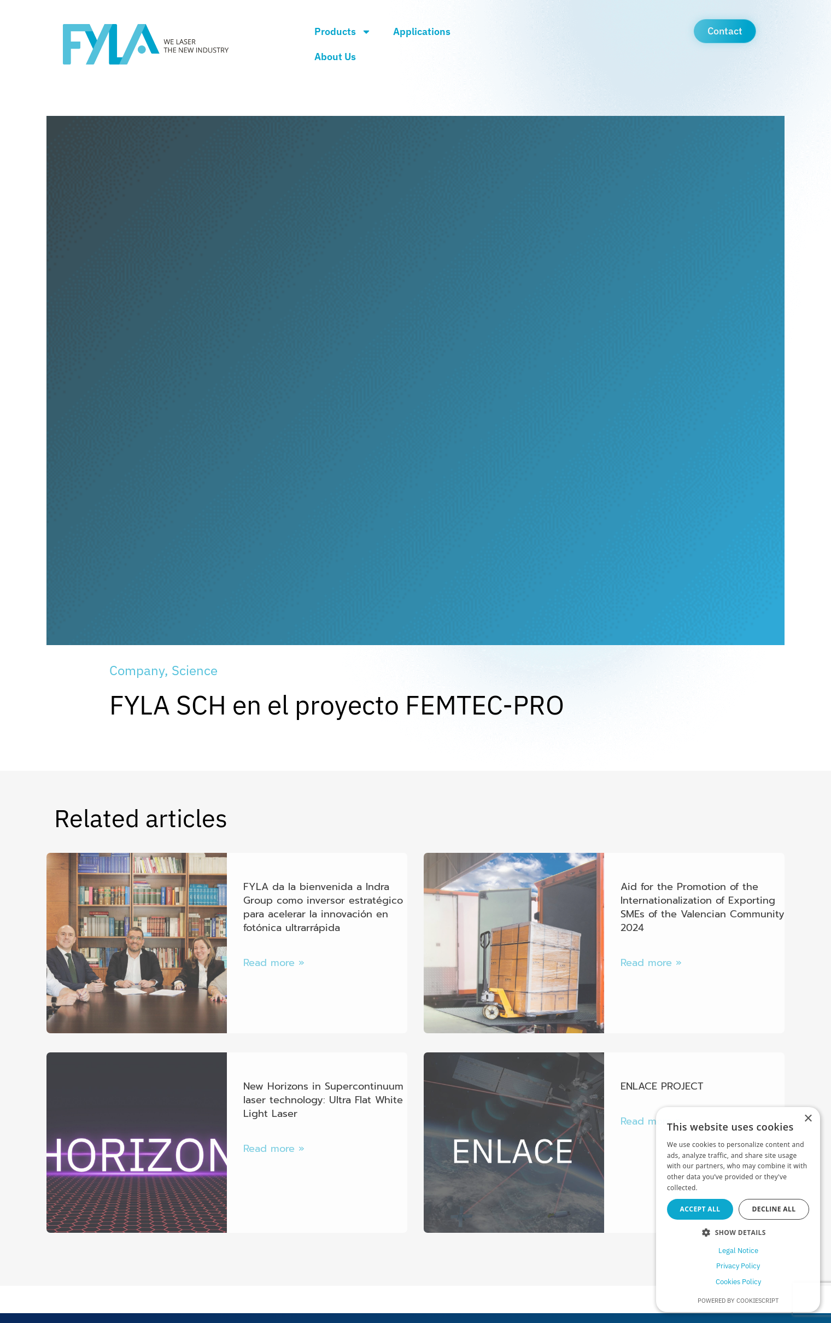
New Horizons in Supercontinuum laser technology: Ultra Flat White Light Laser (323, 1100)
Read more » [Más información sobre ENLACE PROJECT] (651, 1121)
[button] (738, 1233)
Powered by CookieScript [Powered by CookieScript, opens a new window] (738, 1300)
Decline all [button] (774, 1209)
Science (195, 670)
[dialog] (738, 1209)
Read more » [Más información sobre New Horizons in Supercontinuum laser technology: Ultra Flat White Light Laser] (274, 1148)
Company (137, 670)
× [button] (808, 1119)
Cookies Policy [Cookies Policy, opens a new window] (738, 1281)
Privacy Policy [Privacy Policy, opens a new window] (738, 1266)
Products (342, 31)
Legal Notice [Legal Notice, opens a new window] (738, 1250)
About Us (335, 56)
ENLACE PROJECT (662, 1086)
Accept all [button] (700, 1209)
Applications (421, 31)
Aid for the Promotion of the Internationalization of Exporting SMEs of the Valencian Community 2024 (703, 907)
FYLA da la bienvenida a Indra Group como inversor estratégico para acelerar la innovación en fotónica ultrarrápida (323, 907)
